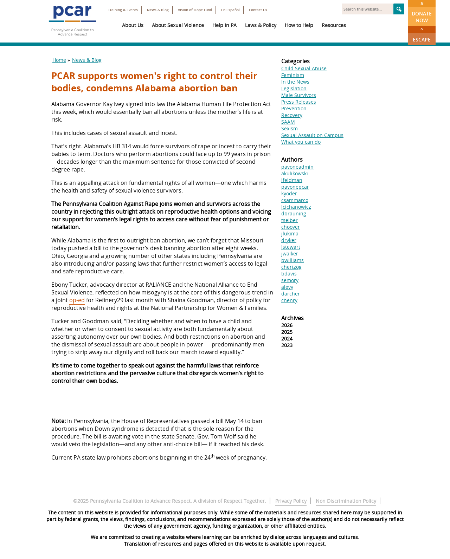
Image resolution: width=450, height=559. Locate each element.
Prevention (294, 108)
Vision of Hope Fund (195, 10)
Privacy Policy (291, 501)
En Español (230, 10)
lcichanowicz (296, 206)
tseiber (289, 220)
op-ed (77, 300)
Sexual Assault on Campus (312, 135)
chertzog (291, 267)
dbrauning (293, 213)
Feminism (292, 75)
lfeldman (291, 180)
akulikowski (294, 173)
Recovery (291, 115)
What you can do (301, 141)
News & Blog (158, 10)
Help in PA (224, 25)
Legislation (294, 88)
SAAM (288, 121)
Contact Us (258, 10)
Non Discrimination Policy (346, 501)
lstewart (290, 246)
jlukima (289, 233)
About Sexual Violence (178, 25)
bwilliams (292, 260)
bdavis (289, 273)
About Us (132, 25)
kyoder (289, 193)
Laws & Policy (260, 25)
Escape (422, 34)
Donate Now (422, 12)
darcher (290, 293)
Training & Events (123, 10)
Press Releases (298, 101)
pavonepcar (295, 186)
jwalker (289, 253)
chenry (289, 300)
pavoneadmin (297, 166)
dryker (288, 240)
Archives (292, 318)
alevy (287, 287)
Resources (334, 25)
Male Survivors (298, 95)
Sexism (289, 128)
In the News (295, 81)
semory (289, 280)
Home (59, 60)
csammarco (294, 200)
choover (290, 226)
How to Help (299, 25)
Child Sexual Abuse (304, 68)
